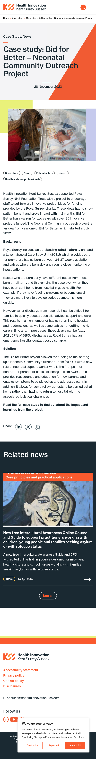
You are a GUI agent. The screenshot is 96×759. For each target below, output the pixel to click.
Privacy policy (13, 675)
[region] (53, 735)
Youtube (14, 719)
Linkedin (6, 719)
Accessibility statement (20, 670)
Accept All (74, 745)
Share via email (38, 427)
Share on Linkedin (18, 427)
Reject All (54, 745)
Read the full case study (21, 405)
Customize (32, 745)
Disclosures (12, 686)
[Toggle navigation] (90, 7)
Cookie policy (13, 681)
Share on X (28, 427)
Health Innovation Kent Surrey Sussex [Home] (24, 7)
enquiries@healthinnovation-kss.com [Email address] (33, 698)
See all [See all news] (48, 596)
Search (83, 7)
